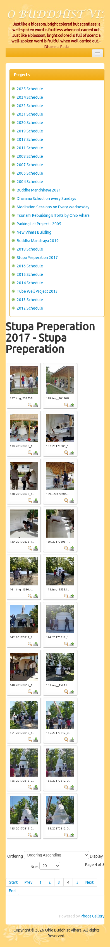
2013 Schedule (30, 299)
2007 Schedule (30, 165)
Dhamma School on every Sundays (46, 198)
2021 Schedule (30, 114)
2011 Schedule (30, 148)
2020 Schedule (30, 122)
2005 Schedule (30, 173)
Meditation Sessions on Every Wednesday (53, 207)
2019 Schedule (30, 131)
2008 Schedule (30, 156)
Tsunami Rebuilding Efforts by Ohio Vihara (53, 215)
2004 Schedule (30, 181)
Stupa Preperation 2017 (37, 257)
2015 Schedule (30, 274)
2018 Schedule (30, 249)
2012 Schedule (30, 308)
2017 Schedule (30, 139)
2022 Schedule (30, 105)
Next (89, 882)
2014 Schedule (30, 283)
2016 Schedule (30, 266)
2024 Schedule (30, 97)
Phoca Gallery (92, 916)
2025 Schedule (30, 89)
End (12, 891)
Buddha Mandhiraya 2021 (39, 190)
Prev (28, 882)
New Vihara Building (34, 232)
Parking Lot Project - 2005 (39, 224)
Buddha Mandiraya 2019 (38, 240)
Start (13, 882)
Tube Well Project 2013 (37, 291)
